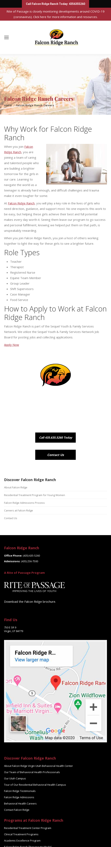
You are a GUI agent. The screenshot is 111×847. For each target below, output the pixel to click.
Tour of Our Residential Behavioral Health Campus (35, 784)
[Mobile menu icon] (6, 37)
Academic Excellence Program (22, 840)
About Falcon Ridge (15, 487)
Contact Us (10, 518)
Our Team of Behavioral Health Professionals (32, 772)
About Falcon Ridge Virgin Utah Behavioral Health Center (38, 766)
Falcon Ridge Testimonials (20, 791)
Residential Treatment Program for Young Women (34, 495)
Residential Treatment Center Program (27, 828)
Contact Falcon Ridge (16, 810)
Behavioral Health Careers (20, 803)
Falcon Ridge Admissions (19, 797)
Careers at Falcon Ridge (18, 510)
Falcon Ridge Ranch (21, 203)
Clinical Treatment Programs (21, 834)
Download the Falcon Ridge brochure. (30, 601)
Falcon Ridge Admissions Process (24, 503)
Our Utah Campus (15, 778)
